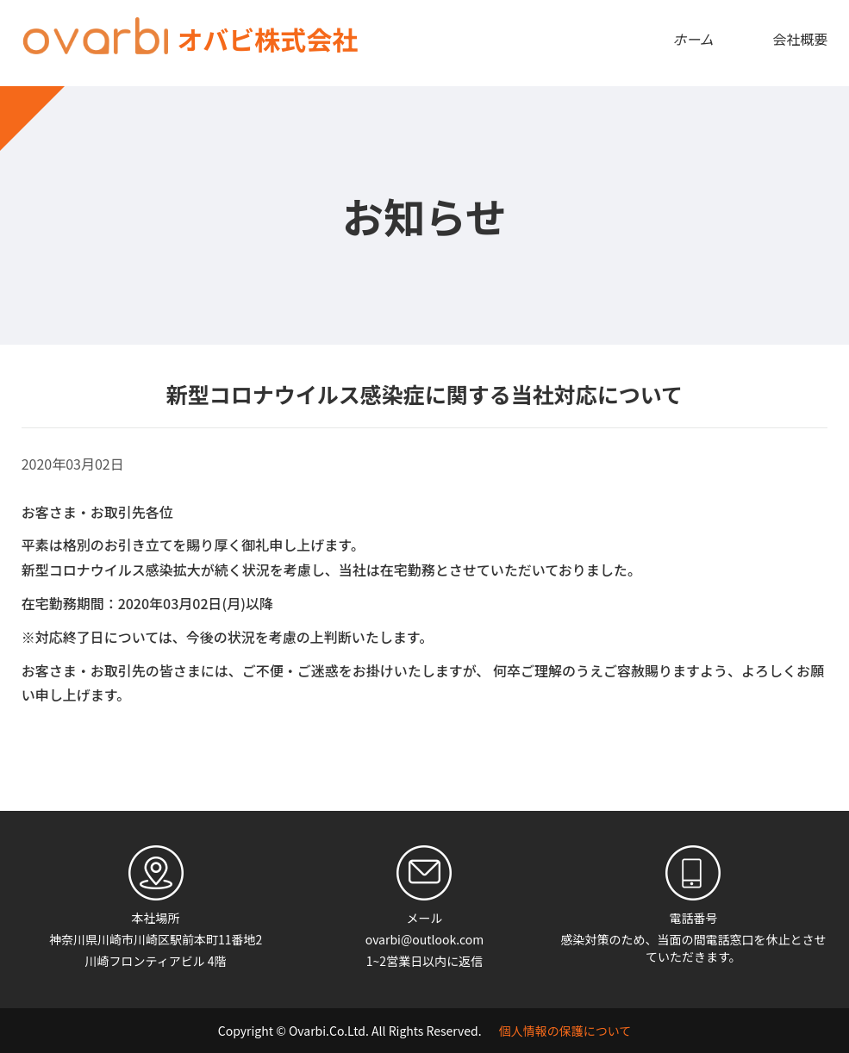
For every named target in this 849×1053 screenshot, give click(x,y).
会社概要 (799, 38)
